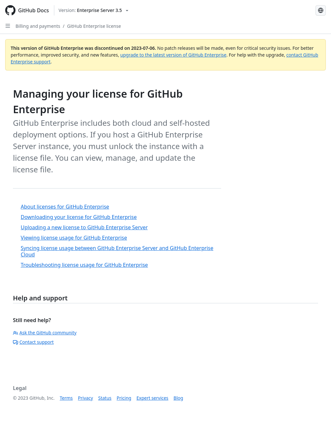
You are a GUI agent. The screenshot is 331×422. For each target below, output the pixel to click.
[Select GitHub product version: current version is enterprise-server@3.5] (93, 10)
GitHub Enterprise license (94, 26)
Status (105, 398)
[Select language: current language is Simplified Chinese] (320, 10)
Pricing (124, 398)
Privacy (85, 398)
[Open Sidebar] (8, 26)
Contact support (33, 342)
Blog (178, 398)
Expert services (152, 398)
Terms (66, 398)
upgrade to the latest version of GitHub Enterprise (173, 55)
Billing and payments (38, 26)
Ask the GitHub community (45, 333)
